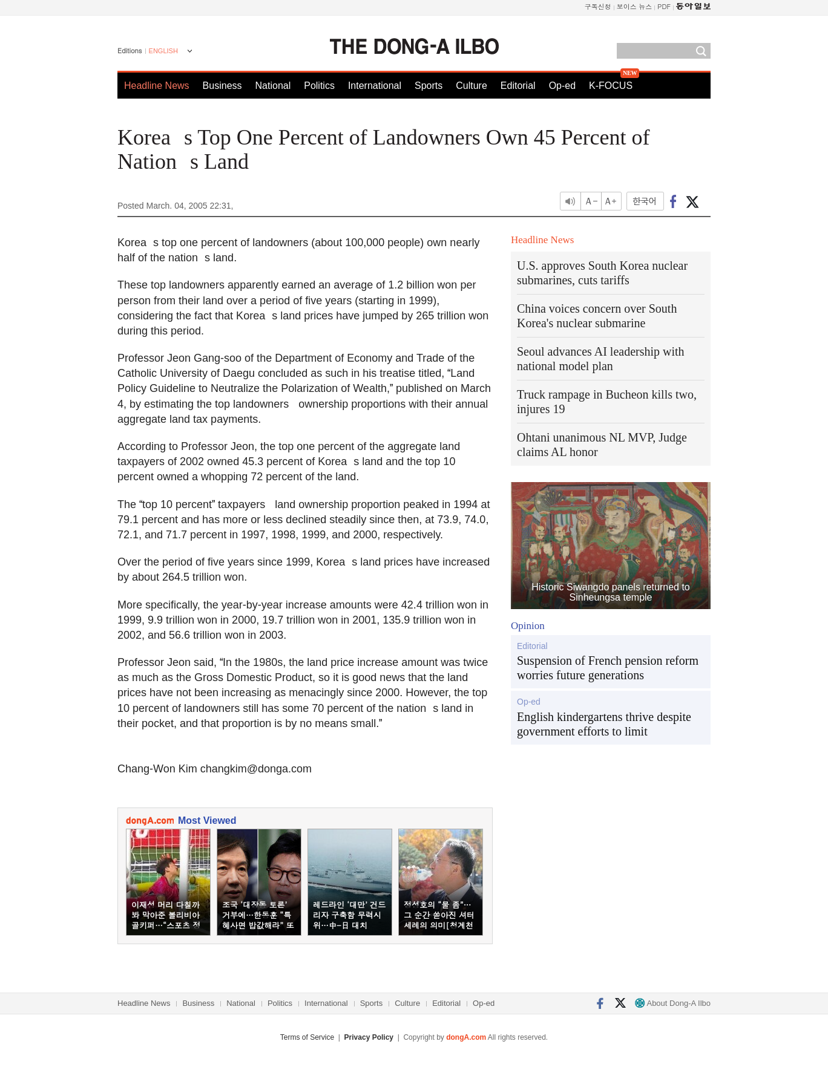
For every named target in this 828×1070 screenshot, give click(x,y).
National (273, 85)
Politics (319, 85)
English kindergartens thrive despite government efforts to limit (604, 724)
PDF (664, 6)
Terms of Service (307, 1037)
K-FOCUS (610, 85)
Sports (428, 85)
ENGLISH (163, 50)
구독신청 (598, 6)
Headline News (156, 85)
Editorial (518, 85)
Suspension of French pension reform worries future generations (607, 668)
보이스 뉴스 (634, 6)
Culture (471, 85)
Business (222, 85)
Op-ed (562, 85)
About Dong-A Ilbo (673, 1003)
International (374, 85)
